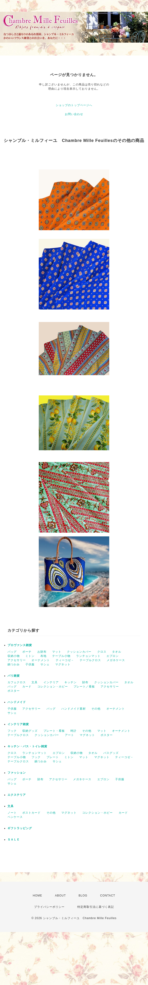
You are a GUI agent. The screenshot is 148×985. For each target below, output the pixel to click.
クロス (101, 651)
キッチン (70, 682)
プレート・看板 (54, 730)
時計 (73, 730)
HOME (37, 895)
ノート (12, 812)
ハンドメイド (17, 702)
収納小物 (14, 656)
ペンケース (15, 817)
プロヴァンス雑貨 (20, 645)
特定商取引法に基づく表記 (95, 907)
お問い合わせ (74, 114)
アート (69, 735)
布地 (43, 656)
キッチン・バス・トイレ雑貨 (27, 746)
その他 (96, 708)
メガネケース (116, 660)
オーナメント (40, 660)
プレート (53, 757)
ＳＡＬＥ (14, 839)
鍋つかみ (14, 664)
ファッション (17, 772)
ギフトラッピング (20, 828)
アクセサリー (17, 660)
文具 (34, 682)
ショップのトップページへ (74, 105)
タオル (116, 651)
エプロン (112, 656)
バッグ (12, 651)
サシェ (45, 664)
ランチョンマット (88, 656)
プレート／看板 (84, 686)
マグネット (62, 664)
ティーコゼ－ (65, 660)
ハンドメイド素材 (73, 708)
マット (56, 651)
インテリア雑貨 (18, 724)
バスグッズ (111, 753)
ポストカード (31, 812)
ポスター (14, 690)
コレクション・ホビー (52, 686)
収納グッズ (30, 730)
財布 (85, 682)
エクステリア (17, 794)
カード (26, 686)
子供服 (30, 664)
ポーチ (26, 651)
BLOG (83, 895)
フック (12, 730)
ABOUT (60, 895)
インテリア (51, 682)
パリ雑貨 (14, 675)
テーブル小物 (61, 656)
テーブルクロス (90, 660)
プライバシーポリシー (49, 907)
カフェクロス (17, 682)
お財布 (42, 651)
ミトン (30, 656)
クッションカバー (79, 651)
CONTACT (107, 895)
